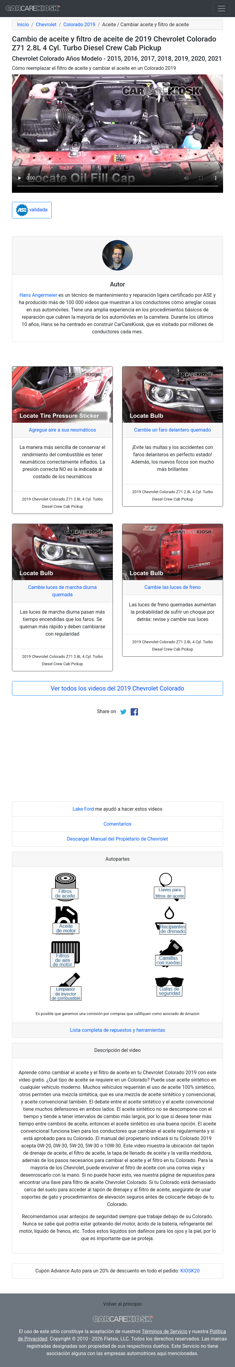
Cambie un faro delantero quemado (172, 430)
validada (32, 210)
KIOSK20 (190, 1271)
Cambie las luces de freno (172, 587)
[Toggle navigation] (221, 8)
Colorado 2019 (79, 24)
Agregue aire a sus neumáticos (62, 430)
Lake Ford (83, 809)
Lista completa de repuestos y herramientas (117, 1030)
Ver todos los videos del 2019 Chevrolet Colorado (117, 688)
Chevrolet (46, 24)
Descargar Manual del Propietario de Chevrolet (117, 839)
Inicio (23, 24)
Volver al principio (122, 1304)
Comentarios (117, 824)
